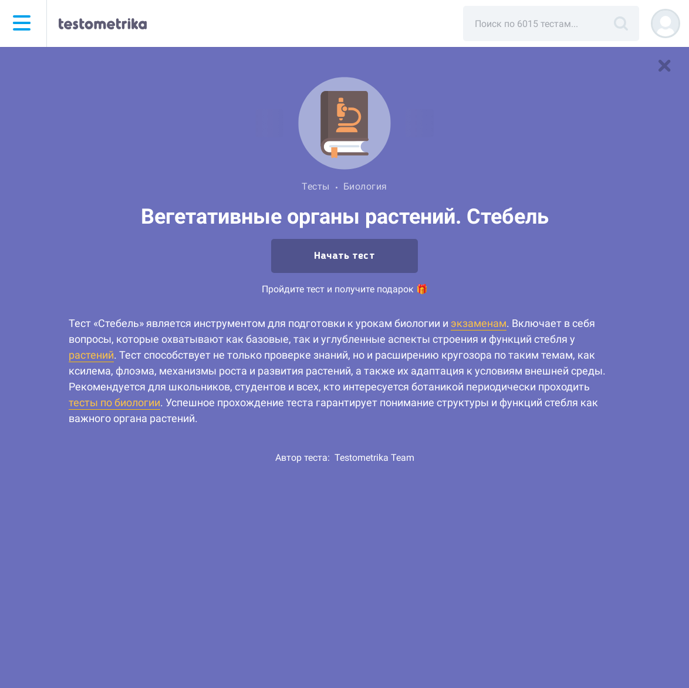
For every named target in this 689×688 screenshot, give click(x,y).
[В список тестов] (664, 66)
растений (91, 355)
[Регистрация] (665, 23)
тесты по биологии (114, 402)
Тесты (316, 186)
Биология (365, 186)
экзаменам (478, 323)
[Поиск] (621, 23)
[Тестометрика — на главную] (103, 23)
